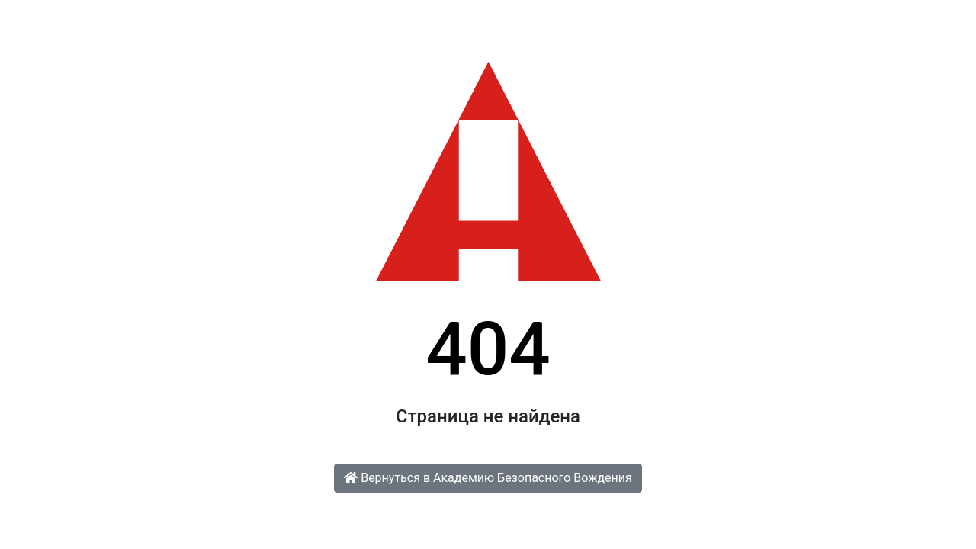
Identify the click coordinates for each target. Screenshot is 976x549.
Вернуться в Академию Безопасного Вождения (488, 477)
